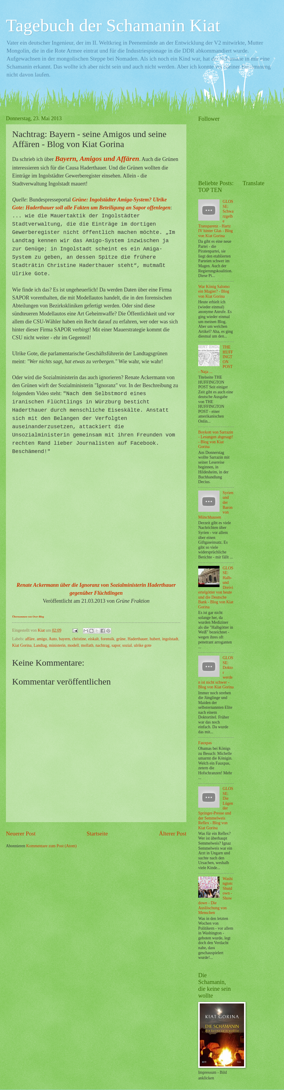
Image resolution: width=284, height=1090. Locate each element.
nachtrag (103, 645)
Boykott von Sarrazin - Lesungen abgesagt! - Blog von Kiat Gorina (215, 439)
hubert (155, 639)
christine (79, 639)
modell (73, 645)
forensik (107, 639)
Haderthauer (138, 639)
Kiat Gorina (22, 645)
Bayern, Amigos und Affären (97, 158)
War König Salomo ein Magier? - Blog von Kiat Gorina (214, 291)
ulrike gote (142, 645)
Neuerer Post (21, 833)
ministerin (57, 645)
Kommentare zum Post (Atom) (51, 846)
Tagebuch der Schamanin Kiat (113, 25)
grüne (120, 639)
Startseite (97, 833)
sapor (116, 645)
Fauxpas (205, 743)
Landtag (40, 645)
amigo (42, 639)
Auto (53, 639)
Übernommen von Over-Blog (28, 616)
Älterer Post (172, 833)
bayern (64, 639)
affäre (30, 639)
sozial (127, 645)
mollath (87, 645)
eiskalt (93, 639)
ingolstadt (170, 639)
